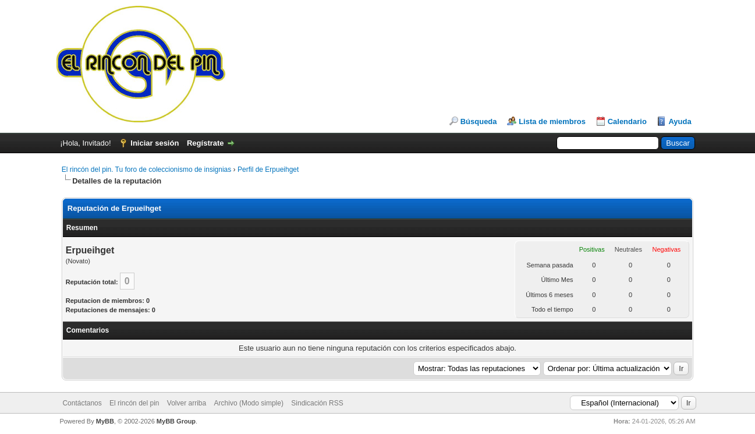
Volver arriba (186, 403)
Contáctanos (81, 403)
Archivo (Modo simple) (248, 403)
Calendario (627, 121)
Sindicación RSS (317, 403)
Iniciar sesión (154, 143)
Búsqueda (478, 121)
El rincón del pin (134, 403)
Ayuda (679, 121)
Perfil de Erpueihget (268, 169)
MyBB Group (176, 421)
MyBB (105, 421)
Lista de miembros (552, 121)
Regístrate (205, 143)
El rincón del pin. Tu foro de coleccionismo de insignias (147, 169)
